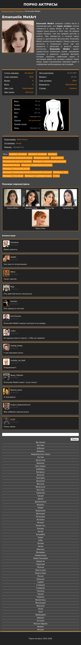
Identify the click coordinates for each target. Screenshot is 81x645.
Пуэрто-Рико (40, 573)
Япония (40, 630)
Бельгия (40, 475)
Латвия (40, 543)
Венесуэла (40, 487)
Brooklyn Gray (31, 208)
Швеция (40, 618)
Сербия (40, 582)
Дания (40, 499)
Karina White (12, 208)
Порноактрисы (8, 11)
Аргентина (40, 460)
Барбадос (40, 469)
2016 (31, 77)
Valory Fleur (40, 228)
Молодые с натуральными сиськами (49, 161)
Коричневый (27, 88)
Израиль (40, 505)
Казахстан (40, 526)
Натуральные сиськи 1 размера (17, 161)
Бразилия (40, 481)
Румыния (40, 579)
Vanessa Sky (68, 208)
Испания (40, 520)
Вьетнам (40, 490)
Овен (74, 81)
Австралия (40, 442)
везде (18, 143)
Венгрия (40, 484)
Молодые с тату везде (13, 176)
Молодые (52, 154)
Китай (40, 531)
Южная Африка (40, 624)
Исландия (40, 517)
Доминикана (40, 502)
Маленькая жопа (41, 158)
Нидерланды (40, 555)
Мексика (40, 549)
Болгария (40, 478)
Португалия (40, 570)
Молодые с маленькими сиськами (37, 165)
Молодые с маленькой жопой (16, 169)
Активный (29, 73)
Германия (40, 493)
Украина (20, 11)
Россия (40, 576)
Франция (40, 606)
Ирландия (40, 514)
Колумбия (40, 534)
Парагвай (40, 564)
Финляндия (40, 603)
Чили (40, 612)
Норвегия (40, 561)
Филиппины (40, 600)
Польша (40, 567)
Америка (40, 451)
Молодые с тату (60, 172)
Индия (40, 508)
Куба (40, 540)
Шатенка (29, 92)
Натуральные (34, 120)
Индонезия (40, 511)
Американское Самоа (40, 454)
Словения (40, 588)
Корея (40, 537)
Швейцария (40, 615)
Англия (40, 457)
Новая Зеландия (40, 558)
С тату (56, 176)
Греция (40, 496)
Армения (40, 463)
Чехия (40, 609)
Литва (40, 546)
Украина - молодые (17, 154)
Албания (40, 448)
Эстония (40, 621)
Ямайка (40, 627)
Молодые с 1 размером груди (38, 176)
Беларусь (40, 472)
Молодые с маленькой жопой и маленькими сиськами (27, 172)
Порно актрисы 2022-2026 (40, 639)
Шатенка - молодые (37, 154)
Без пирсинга (57, 158)
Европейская (71, 84)
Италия (40, 523)
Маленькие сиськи (11, 165)
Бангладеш (40, 466)
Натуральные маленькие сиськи (17, 158)
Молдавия (40, 552)
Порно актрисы (40, 4)
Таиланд (40, 591)
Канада (40, 529)
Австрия (40, 445)
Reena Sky (49, 208)
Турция (40, 594)
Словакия (40, 585)
